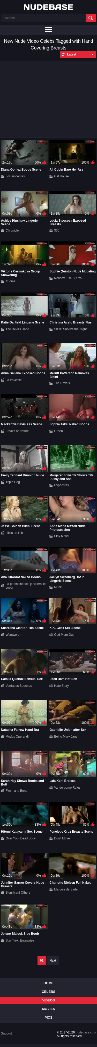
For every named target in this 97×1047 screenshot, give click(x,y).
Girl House (61, 176)
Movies (48, 1009)
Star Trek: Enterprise (20, 940)
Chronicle (12, 230)
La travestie (14, 380)
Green (58, 431)
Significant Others (18, 892)
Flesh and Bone (16, 791)
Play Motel (61, 536)
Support (6, 1033)
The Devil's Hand (17, 329)
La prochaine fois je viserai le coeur (26, 585)
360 (56, 230)
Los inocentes (15, 176)
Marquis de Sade (66, 889)
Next (52, 960)
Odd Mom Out (63, 635)
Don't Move (62, 838)
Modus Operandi (17, 736)
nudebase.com (86, 1032)
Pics (48, 1017)
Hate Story (61, 686)
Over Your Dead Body (21, 838)
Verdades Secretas (19, 686)
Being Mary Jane (65, 736)
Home (48, 983)
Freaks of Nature (17, 431)
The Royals (62, 383)
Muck (58, 587)
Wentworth (13, 635)
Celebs (48, 992)
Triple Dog (13, 482)
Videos (48, 1000)
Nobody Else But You (68, 278)
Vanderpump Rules (67, 787)
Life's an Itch (14, 533)
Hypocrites (61, 485)
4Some (11, 281)
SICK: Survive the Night (70, 329)
